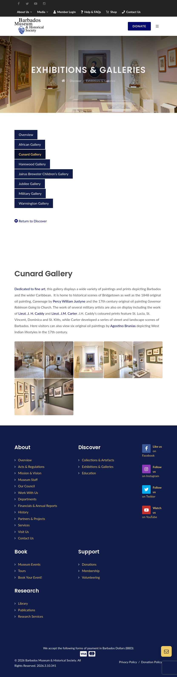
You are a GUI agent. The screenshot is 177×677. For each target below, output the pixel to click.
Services (24, 525)
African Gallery (30, 144)
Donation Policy (151, 662)
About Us (24, 12)
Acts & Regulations (31, 467)
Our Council (26, 486)
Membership (91, 571)
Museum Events (29, 564)
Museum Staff (28, 480)
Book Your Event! (30, 577)
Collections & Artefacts (98, 460)
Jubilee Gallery (30, 184)
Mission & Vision (29, 473)
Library (23, 603)
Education (89, 473)
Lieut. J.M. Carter (64, 313)
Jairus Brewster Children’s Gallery (44, 174)
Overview (26, 134)
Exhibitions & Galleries (97, 467)
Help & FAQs (91, 12)
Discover (75, 81)
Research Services (30, 616)
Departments (27, 499)
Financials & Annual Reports (37, 506)
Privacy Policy (128, 662)
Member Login (64, 12)
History (23, 512)
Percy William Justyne (69, 301)
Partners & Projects (31, 519)
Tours (22, 571)
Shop (111, 12)
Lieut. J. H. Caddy (31, 313)
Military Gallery (30, 193)
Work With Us (28, 493)
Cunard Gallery (30, 154)
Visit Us (23, 532)
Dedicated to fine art (29, 289)
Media (42, 12)
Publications (26, 610)
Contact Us (131, 12)
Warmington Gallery (34, 203)
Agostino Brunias (123, 326)
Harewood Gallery (32, 164)
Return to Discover (30, 221)
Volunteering (91, 577)
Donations (89, 564)
